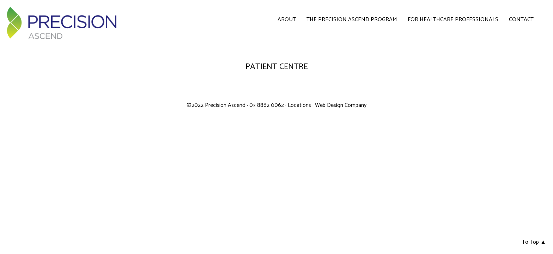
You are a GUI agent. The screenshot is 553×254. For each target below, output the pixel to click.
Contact (521, 20)
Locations (299, 105)
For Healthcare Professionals (453, 20)
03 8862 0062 (267, 105)
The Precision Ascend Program (351, 20)
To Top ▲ (534, 242)
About (287, 20)
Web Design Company (340, 105)
